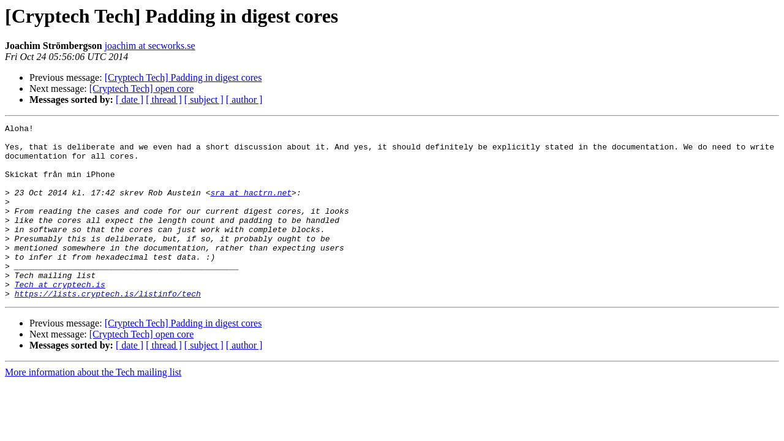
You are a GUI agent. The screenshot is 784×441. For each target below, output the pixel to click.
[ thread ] (164, 99)
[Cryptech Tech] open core (141, 88)
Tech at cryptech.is (60, 317)
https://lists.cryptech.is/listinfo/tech (108, 328)
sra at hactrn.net (251, 207)
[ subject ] (204, 99)
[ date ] (129, 99)
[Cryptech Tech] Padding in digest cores (183, 77)
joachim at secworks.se (150, 45)
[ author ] (244, 99)
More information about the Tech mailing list (93, 407)
